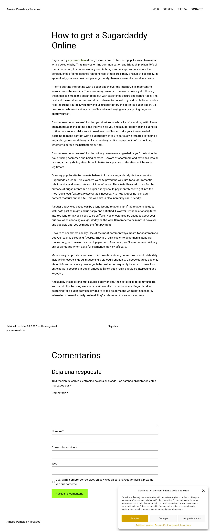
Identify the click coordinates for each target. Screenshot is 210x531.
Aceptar (135, 518)
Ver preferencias (192, 518)
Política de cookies (144, 525)
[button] (203, 490)
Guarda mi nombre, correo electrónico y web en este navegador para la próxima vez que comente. (104, 482)
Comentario (60, 393)
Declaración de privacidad (167, 525)
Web (54, 463)
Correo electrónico (64, 447)
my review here (77, 60)
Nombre (58, 431)
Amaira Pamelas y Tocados (23, 9)
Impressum (185, 525)
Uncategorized (49, 326)
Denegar (163, 518)
